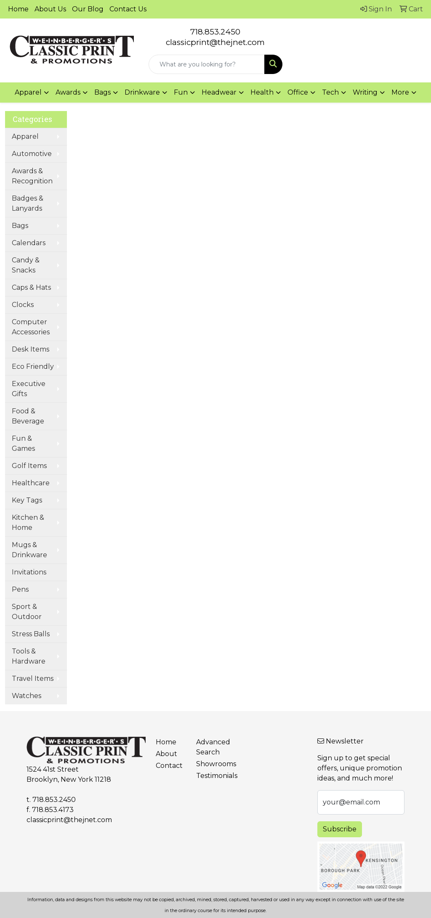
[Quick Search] (206, 64)
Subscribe (340, 829)
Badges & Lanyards (27, 203)
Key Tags (27, 500)
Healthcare (31, 483)
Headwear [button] (219, 92)
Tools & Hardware (28, 656)
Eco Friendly (33, 366)
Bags (20, 226)
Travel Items (32, 679)
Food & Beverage (28, 416)
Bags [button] (102, 92)
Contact (169, 766)
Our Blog (88, 9)
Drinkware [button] (142, 92)
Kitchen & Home (28, 522)
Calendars (28, 243)
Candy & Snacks (26, 265)
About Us (50, 9)
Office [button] (297, 92)
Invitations (29, 572)
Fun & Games (23, 443)
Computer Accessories (31, 327)
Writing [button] (365, 92)
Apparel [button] (28, 92)
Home (18, 9)
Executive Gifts (28, 389)
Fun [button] (181, 92)
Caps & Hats (31, 287)
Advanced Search (211, 747)
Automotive (32, 154)
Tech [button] (330, 92)
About (166, 754)
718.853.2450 (215, 32)
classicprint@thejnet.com (69, 820)
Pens (20, 589)
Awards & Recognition (32, 176)
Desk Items (30, 349)
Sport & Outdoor (27, 612)
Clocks (23, 305)
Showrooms (211, 764)
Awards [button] (68, 92)
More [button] (400, 92)
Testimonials (211, 776)
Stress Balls (31, 634)
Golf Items (29, 466)
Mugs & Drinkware (29, 550)
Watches (26, 696)
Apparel (25, 136)
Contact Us (127, 9)
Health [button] (262, 92)
